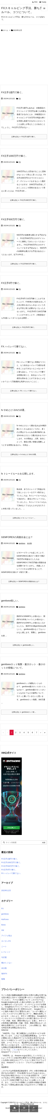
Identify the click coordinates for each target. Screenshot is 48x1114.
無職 (3, 979)
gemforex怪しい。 (10, 600)
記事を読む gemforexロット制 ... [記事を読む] (24, 712)
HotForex (5, 919)
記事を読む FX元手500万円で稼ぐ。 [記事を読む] (24, 264)
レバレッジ (5, 952)
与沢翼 (4, 957)
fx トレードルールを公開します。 (18, 473)
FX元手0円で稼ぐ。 (11, 283)
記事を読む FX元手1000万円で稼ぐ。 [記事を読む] (24, 200)
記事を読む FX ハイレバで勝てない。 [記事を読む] (24, 391)
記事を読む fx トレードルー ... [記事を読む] (24, 518)
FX (20, 99)
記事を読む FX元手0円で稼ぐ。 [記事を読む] (24, 327)
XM (2, 930)
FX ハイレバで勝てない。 (14, 346)
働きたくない (6, 963)
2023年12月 (6, 890)
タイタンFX (6, 941)
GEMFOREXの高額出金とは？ (17, 537)
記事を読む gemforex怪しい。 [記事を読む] (24, 645)
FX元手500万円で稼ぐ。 (13, 219)
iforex (3, 925)
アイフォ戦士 (6, 936)
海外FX (4, 974)
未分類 (29, 543)
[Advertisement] (24, 59)
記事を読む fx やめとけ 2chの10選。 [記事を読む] (24, 454)
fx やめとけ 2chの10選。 (14, 410)
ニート (4, 946)
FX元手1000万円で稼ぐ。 (14, 156)
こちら (14, 1050)
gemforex (22, 543)
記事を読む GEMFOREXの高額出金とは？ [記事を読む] (24, 581)
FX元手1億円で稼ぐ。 (12, 92)
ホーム (5, 30)
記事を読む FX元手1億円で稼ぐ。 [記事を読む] (24, 137)
